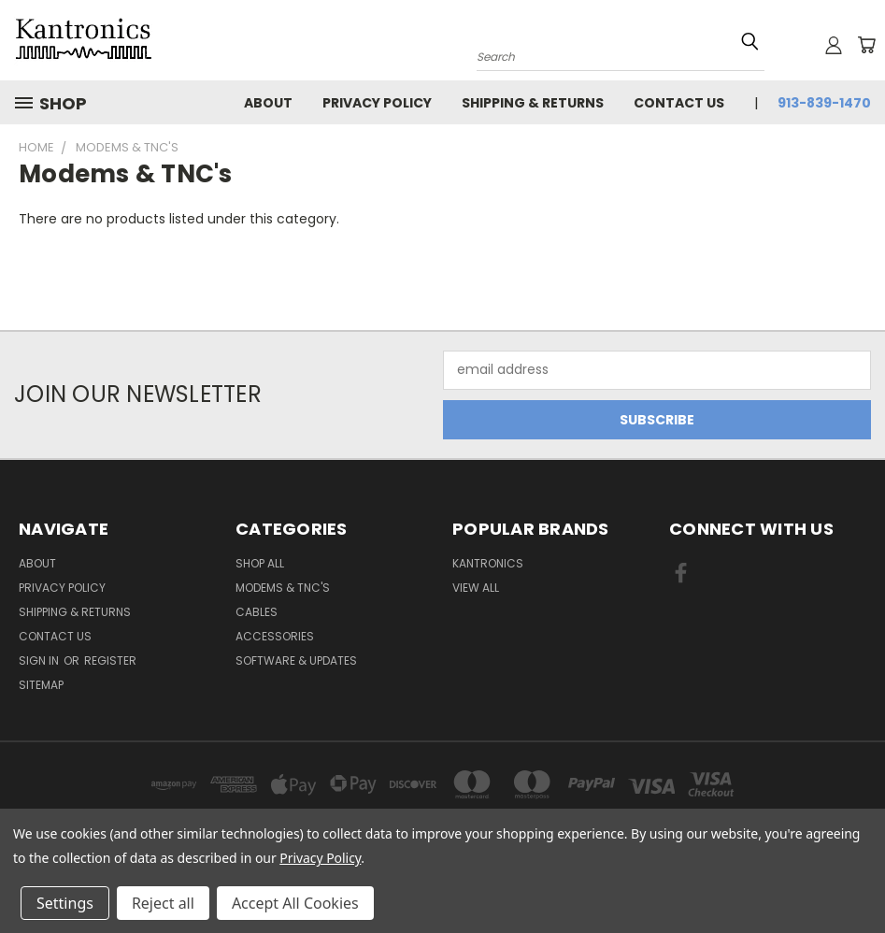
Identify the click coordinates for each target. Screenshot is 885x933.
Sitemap (41, 685)
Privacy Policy (377, 102)
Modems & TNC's (283, 588)
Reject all (163, 903)
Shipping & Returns (533, 102)
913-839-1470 (824, 102)
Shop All (260, 563)
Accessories (275, 636)
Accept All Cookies (295, 903)
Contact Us (679, 102)
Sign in (40, 660)
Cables (257, 612)
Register (110, 660)
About (268, 102)
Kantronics (487, 563)
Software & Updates (296, 660)
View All (475, 588)
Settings (64, 903)
